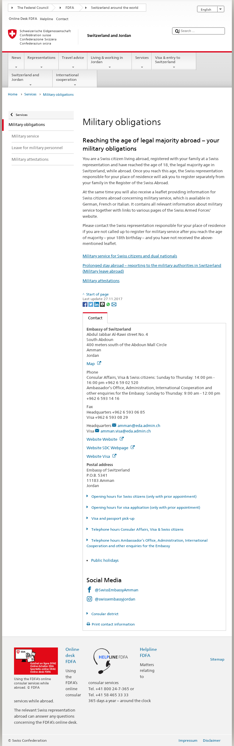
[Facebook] (85, 304)
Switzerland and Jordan (30, 80)
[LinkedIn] (97, 304)
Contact (92, 317)
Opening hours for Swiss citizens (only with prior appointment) (143, 496)
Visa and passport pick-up (112, 518)
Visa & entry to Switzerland (174, 62)
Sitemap (217, 659)
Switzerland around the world (114, 8)
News (16, 62)
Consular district (104, 614)
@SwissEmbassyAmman (116, 589)
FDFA (70, 8)
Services (141, 62)
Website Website (105, 439)
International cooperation (75, 80)
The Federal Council (32, 8)
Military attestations (101, 280)
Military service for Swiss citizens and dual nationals (130, 255)
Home (12, 94)
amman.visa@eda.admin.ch (126, 431)
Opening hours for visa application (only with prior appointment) (145, 507)
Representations (41, 62)
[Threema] (103, 304)
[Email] (114, 304)
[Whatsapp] (109, 304)
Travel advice (73, 62)
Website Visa (101, 456)
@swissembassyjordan (115, 599)
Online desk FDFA (72, 655)
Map (94, 363)
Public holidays (105, 560)
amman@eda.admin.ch (139, 425)
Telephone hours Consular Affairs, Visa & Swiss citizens (136, 529)
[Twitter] (91, 304)
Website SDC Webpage (111, 447)
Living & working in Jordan (110, 62)
